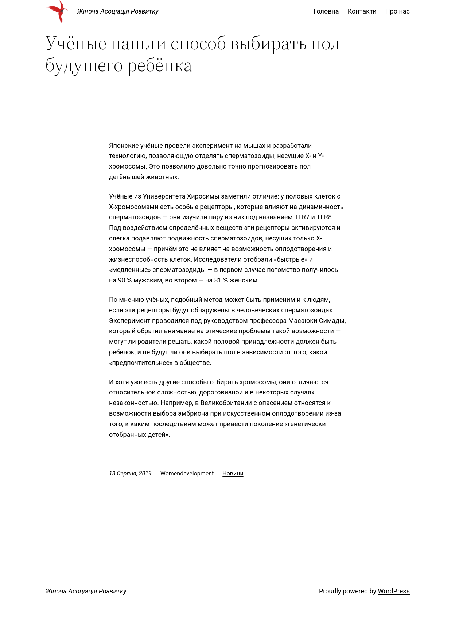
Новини (232, 473)
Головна (326, 11)
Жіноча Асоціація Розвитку (118, 11)
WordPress (394, 591)
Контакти (362, 11)
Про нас (397, 11)
